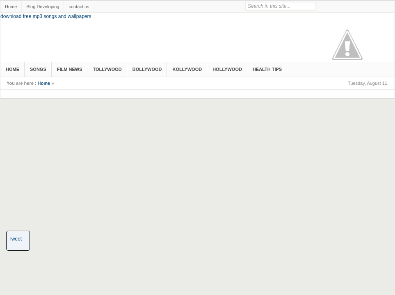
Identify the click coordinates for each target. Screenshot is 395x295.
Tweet (15, 239)
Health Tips (267, 69)
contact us (78, 6)
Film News (69, 69)
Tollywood (107, 69)
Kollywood (187, 69)
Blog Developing (42, 6)
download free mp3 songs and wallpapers (45, 16)
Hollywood (227, 69)
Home (11, 6)
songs (38, 69)
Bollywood (147, 69)
